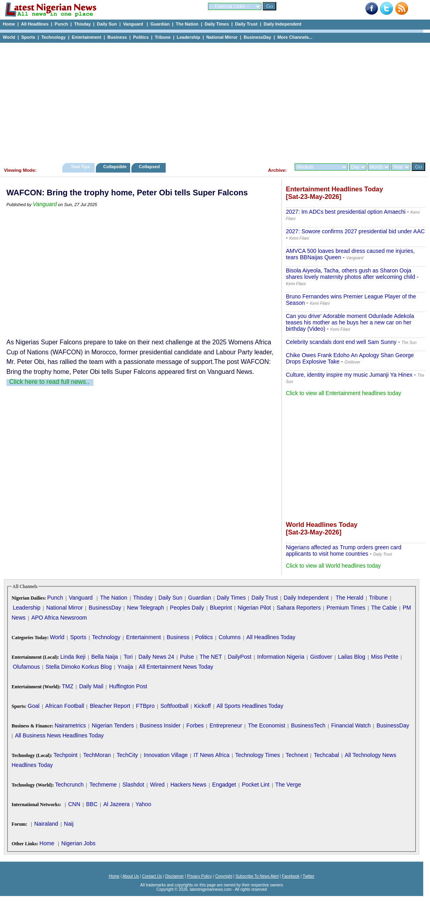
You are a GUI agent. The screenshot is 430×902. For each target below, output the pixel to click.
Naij (68, 824)
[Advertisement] (211, 101)
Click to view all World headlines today (333, 565)
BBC (91, 804)
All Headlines (34, 24)
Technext (297, 755)
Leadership (188, 37)
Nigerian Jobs (78, 843)
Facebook (290, 876)
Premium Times (346, 607)
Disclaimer (174, 876)
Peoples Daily (187, 607)
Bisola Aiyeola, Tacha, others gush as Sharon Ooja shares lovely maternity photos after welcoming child (350, 273)
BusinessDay (257, 37)
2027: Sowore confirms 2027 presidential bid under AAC (355, 231)
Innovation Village (166, 755)
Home (9, 24)
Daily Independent (282, 24)
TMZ (67, 686)
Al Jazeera (116, 804)
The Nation (187, 24)
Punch (61, 24)
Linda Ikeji (72, 657)
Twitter (308, 876)
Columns (229, 637)
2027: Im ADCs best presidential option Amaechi (346, 212)
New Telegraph (145, 607)
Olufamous (26, 667)
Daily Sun (107, 24)
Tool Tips (80, 166)
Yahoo (143, 804)
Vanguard (133, 24)
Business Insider (160, 725)
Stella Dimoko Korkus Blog (79, 667)
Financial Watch (351, 725)
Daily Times (216, 24)
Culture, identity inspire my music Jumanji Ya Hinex (349, 375)
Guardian (160, 24)
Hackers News (188, 784)
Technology (53, 37)
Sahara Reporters (299, 607)
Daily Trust (246, 24)
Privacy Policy (199, 876)
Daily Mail (91, 686)
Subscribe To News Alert (257, 876)
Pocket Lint (255, 784)
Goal (34, 706)
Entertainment (86, 37)
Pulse (187, 657)
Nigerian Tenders (113, 725)
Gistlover (321, 657)
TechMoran (97, 755)
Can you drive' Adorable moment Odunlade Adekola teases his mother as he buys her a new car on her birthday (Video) (350, 322)
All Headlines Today (270, 637)
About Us (131, 876)
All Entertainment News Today (176, 667)
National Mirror (222, 37)
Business (117, 37)
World (9, 37)
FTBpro (145, 706)
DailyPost (240, 657)
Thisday (82, 24)
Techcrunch (69, 784)
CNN (74, 804)
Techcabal (326, 755)
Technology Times (257, 755)
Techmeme (103, 784)
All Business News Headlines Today (59, 735)
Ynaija (125, 667)
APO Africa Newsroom (59, 617)
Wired (157, 784)
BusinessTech (308, 725)
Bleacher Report (110, 706)
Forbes (195, 725)
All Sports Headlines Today (249, 706)
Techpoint (65, 755)
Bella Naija (104, 657)
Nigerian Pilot (254, 607)
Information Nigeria (280, 657)
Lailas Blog (351, 657)
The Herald (349, 597)
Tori (128, 657)
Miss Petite (384, 657)
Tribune (163, 37)
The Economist (266, 725)
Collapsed (150, 166)
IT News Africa (212, 755)
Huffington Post (128, 686)
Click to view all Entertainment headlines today (343, 393)
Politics (141, 37)
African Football (64, 706)
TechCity (127, 755)
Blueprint (221, 607)
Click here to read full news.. (49, 381)
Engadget (224, 784)
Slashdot (133, 784)
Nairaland (46, 824)
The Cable (384, 607)
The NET (211, 657)
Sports (28, 37)
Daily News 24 (156, 657)
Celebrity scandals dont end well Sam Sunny (341, 342)
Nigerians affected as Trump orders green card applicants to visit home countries (343, 550)
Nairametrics (70, 725)
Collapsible (114, 166)
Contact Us (152, 876)
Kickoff (202, 706)
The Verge (288, 784)
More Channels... (295, 37)
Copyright (223, 876)
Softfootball (174, 706)
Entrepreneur (226, 725)
